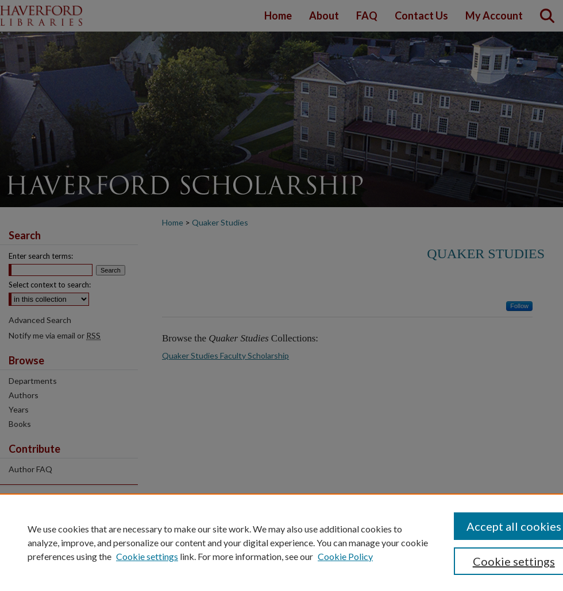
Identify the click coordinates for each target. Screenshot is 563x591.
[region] (281, 542)
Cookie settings (147, 556)
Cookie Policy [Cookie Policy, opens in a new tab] (345, 556)
